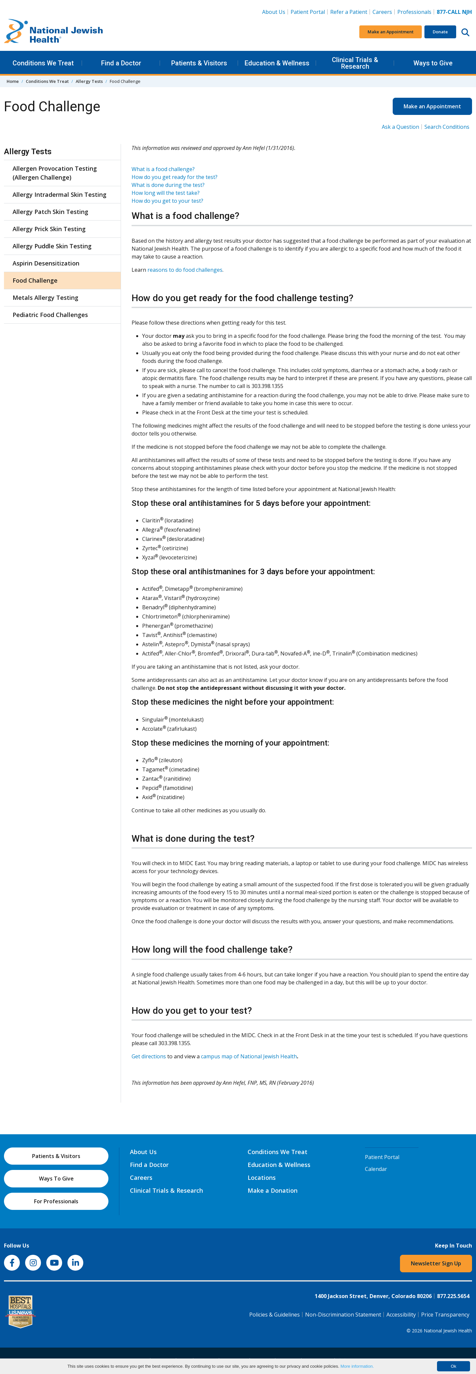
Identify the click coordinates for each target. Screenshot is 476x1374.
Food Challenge (35, 280)
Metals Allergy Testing (45, 297)
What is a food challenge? (163, 169)
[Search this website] (465, 32)
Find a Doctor (121, 63)
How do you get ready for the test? (175, 177)
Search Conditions (446, 126)
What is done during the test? (168, 185)
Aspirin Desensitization (46, 263)
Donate (440, 32)
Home (13, 81)
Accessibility (401, 1314)
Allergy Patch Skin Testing (50, 212)
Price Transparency (445, 1314)
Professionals (414, 12)
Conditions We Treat (43, 63)
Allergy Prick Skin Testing (49, 229)
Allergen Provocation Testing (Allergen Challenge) (55, 172)
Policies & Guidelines (274, 1314)
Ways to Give (433, 63)
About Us (273, 12)
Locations (262, 1177)
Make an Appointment (391, 32)
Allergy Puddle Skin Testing (52, 246)
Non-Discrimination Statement (343, 1314)
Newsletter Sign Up (436, 1263)
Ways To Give (56, 1178)
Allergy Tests (89, 81)
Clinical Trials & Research (355, 63)
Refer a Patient (348, 12)
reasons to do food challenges (184, 269)
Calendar (376, 1169)
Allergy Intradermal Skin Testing (59, 194)
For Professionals (56, 1201)
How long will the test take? (166, 192)
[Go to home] (53, 32)
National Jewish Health (448, 1330)
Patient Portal (308, 12)
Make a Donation (273, 1190)
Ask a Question (400, 126)
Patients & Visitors (199, 63)
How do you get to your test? (167, 200)
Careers (384, 12)
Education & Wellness (277, 63)
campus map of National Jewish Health (249, 1056)
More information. (357, 1366)
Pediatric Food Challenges (50, 315)
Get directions (149, 1056)
